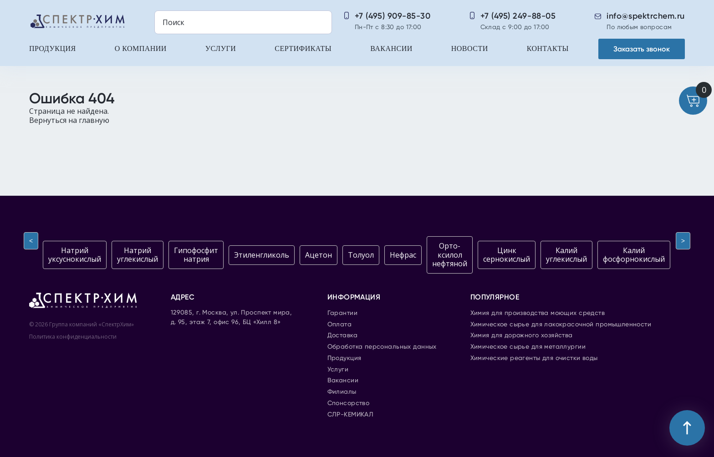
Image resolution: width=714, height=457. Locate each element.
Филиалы (342, 392)
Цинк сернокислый (506, 254)
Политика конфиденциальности (73, 336)
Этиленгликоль (261, 255)
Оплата (339, 324)
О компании (141, 48)
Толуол (361, 255)
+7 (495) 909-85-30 (393, 16)
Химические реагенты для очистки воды (534, 358)
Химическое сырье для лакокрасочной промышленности (561, 324)
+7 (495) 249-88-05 (518, 16)
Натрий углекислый (137, 254)
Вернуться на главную (69, 120)
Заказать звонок (641, 49)
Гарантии (342, 313)
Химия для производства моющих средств (537, 313)
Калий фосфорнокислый (634, 254)
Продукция (52, 48)
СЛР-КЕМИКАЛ (350, 414)
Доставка (342, 335)
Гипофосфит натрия (196, 254)
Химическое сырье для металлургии (528, 347)
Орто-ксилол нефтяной (449, 254)
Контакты (548, 48)
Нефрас (403, 255)
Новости (469, 48)
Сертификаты (303, 48)
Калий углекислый (566, 254)
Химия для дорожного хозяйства (521, 335)
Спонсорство (348, 403)
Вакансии (391, 48)
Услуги (220, 48)
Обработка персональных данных (382, 347)
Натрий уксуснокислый (74, 254)
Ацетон (318, 255)
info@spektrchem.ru (646, 16)
